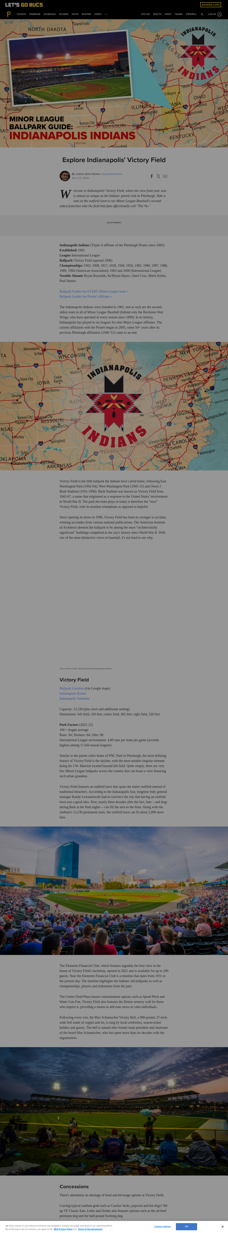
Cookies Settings (162, 1226)
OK (186, 1226)
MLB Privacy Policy (63, 1229)
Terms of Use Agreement (90, 1229)
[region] (114, 1227)
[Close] (222, 1226)
